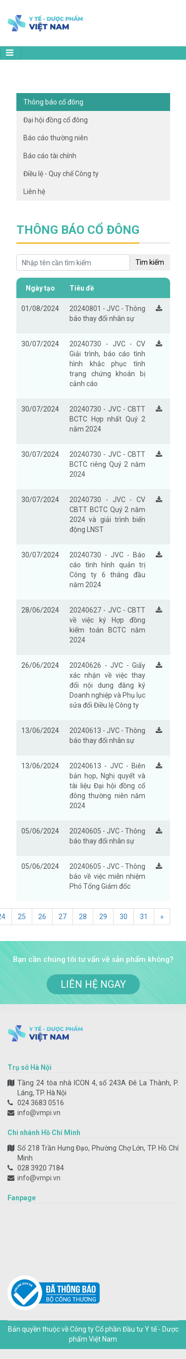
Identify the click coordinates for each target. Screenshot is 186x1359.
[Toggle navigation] (10, 53)
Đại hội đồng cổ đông (55, 120)
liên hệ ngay (93, 984)
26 (42, 917)
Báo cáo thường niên (55, 138)
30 (123, 917)
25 (22, 917)
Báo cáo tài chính (49, 156)
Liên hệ (34, 192)
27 (62, 917)
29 (103, 917)
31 (144, 917)
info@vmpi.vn (39, 1113)
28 (83, 917)
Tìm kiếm (149, 262)
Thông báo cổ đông (53, 102)
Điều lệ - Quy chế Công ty (61, 174)
